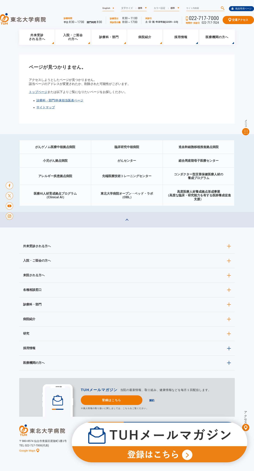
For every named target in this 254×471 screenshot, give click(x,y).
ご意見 (196, 443)
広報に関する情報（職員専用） (168, 437)
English (106, 8)
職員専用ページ (241, 8)
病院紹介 (144, 37)
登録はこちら (111, 400)
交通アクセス (238, 20)
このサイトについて (150, 443)
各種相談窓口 (32, 289)
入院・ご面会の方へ (73, 37)
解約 (151, 400)
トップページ (38, 92)
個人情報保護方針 (177, 443)
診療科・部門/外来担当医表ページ (59, 100)
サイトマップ (45, 107)
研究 (26, 333)
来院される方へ (34, 275)
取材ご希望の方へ (135, 437)
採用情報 (180, 37)
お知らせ (113, 443)
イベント (129, 443)
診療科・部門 (109, 37)
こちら (126, 408)
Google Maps (29, 450)
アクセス (245, 416)
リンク (231, 443)
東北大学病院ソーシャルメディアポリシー (213, 437)
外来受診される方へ (37, 37)
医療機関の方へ (217, 37)
